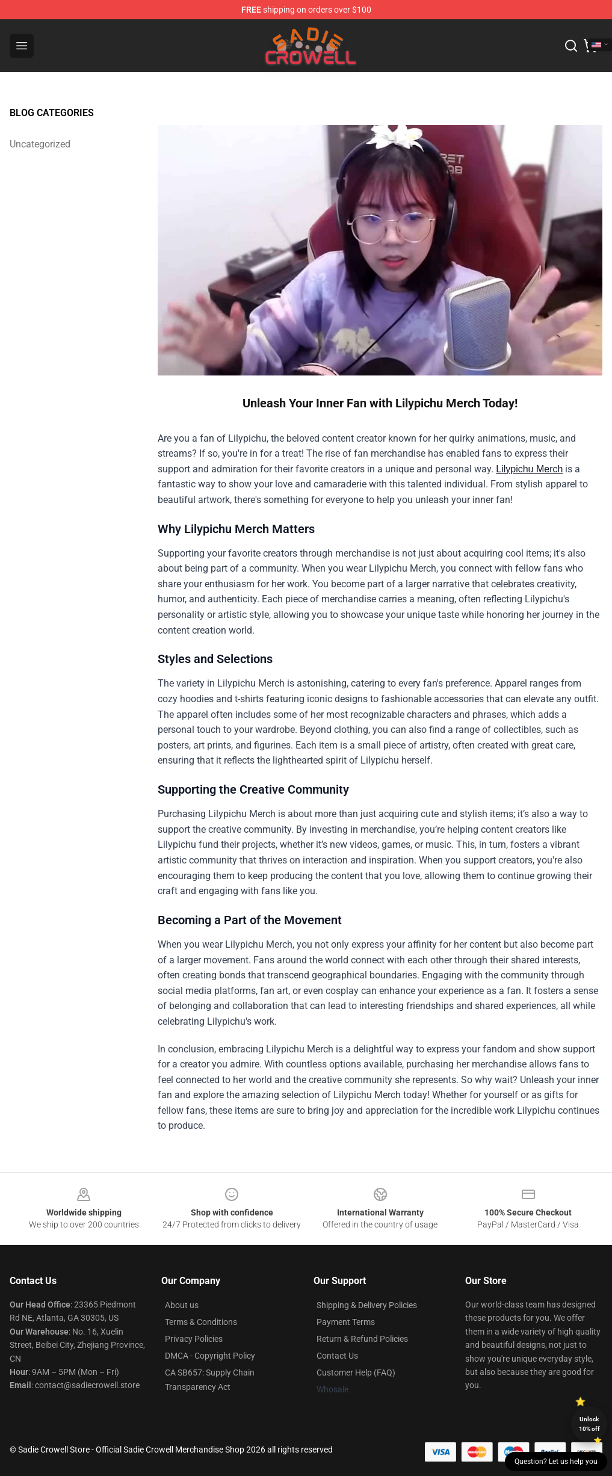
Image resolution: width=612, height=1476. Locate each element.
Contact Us (337, 1355)
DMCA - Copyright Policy (210, 1355)
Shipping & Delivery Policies (367, 1305)
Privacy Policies (194, 1339)
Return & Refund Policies (362, 1339)
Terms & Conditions (201, 1322)
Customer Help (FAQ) (356, 1372)
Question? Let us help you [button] (556, 1461)
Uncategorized (40, 144)
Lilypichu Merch (529, 469)
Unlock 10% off (589, 1424)
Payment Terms (346, 1322)
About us (182, 1305)
